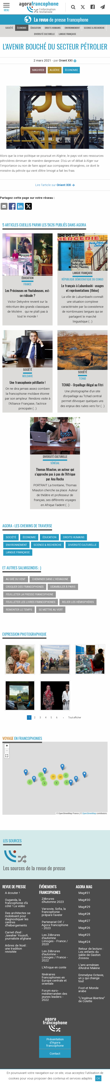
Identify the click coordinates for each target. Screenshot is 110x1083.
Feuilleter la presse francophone (29, 594)
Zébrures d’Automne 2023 (53, 900)
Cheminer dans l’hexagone (50, 579)
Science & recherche (94, 27)
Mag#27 (84, 921)
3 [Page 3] (40, 717)
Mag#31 (84, 893)
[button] (45, 770)
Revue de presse (14, 886)
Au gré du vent (15, 579)
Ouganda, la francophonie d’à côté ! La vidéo (16, 903)
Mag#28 (84, 914)
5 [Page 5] (51, 717)
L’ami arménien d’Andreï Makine (89, 966)
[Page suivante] (63, 717)
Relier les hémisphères (78, 602)
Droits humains (53, 27)
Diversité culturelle (44, 34)
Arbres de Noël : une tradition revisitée (16, 948)
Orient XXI (67, 60)
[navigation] (6, 7)
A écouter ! (12, 893)
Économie (21, 27)
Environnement (72, 27)
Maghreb (38, 70)
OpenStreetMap (89, 813)
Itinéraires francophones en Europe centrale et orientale (54, 978)
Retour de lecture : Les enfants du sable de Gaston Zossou (90, 953)
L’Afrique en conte (54, 967)
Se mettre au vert (51, 609)
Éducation (36, 27)
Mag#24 (84, 942)
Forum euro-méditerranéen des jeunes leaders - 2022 (54, 995)
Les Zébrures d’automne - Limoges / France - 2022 (55, 955)
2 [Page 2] (34, 717)
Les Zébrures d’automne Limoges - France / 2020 (55, 939)
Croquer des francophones (25, 586)
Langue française (67, 34)
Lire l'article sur (55, 185)
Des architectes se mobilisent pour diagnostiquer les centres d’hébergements (17, 919)
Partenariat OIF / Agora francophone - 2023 (55, 925)
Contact (55, 1053)
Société (9, 27)
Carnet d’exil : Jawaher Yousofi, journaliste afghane (18, 935)
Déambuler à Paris (62, 586)
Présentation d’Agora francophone (55, 1042)
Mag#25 (84, 935)
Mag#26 (84, 928)
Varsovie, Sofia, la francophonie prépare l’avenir (54, 912)
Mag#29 (84, 907)
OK (98, 1078)
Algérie (55, 70)
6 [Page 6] (56, 717)
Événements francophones (49, 889)
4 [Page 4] (45, 717)
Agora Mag (84, 886)
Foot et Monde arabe (88, 989)
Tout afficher (74, 717)
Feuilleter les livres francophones (30, 602)
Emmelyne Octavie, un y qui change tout (91, 978)
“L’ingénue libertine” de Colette (91, 999)
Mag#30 (84, 900)
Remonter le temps (19, 609)
